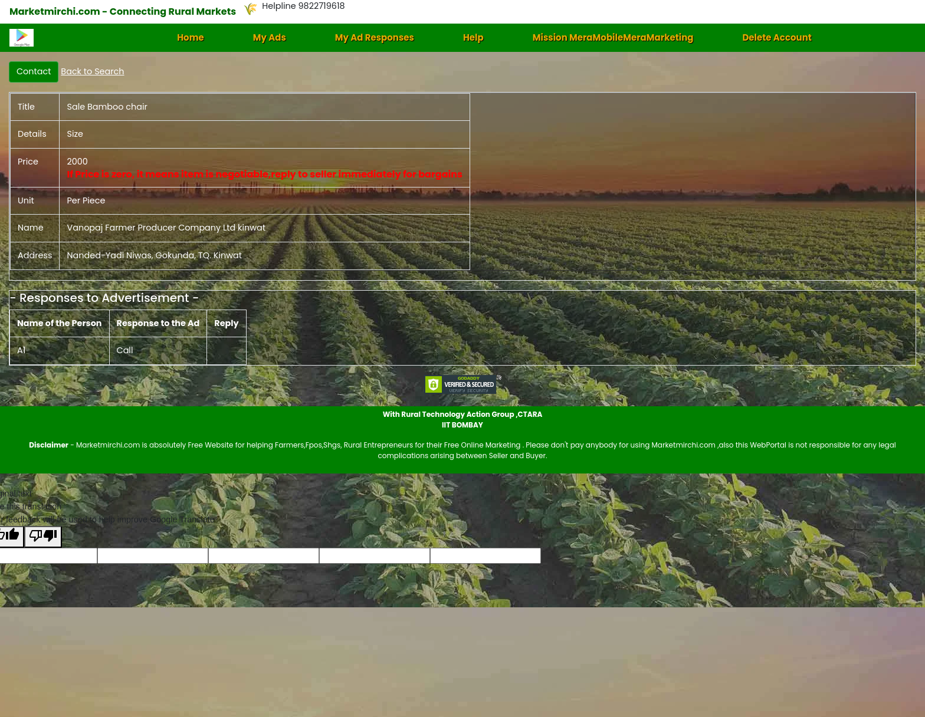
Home (190, 37)
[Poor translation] (43, 537)
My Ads (269, 37)
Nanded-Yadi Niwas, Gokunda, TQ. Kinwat (154, 255)
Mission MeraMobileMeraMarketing (613, 37)
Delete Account (776, 37)
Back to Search (92, 71)
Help (473, 37)
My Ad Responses (374, 37)
